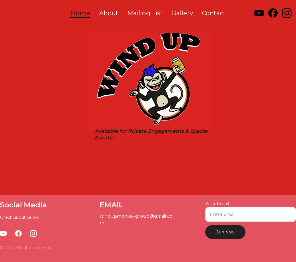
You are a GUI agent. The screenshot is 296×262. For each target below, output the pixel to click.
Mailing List (145, 13)
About (108, 13)
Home (80, 13)
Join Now (225, 232)
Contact (214, 13)
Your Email (217, 203)
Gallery (182, 13)
